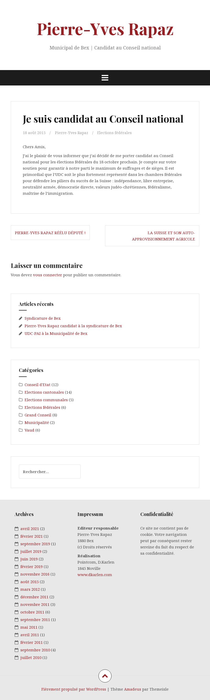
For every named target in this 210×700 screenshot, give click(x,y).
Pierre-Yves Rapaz (105, 28)
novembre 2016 (34, 574)
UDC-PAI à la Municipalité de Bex (56, 333)
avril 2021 (29, 528)
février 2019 (31, 566)
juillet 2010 (30, 657)
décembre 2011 (34, 596)
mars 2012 (30, 589)
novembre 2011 (34, 604)
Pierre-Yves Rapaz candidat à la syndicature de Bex (73, 325)
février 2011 (31, 642)
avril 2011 (29, 634)
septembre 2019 (35, 543)
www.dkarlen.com (95, 574)
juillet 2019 (30, 551)
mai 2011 (28, 627)
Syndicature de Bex (43, 318)
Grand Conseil (38, 414)
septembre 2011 (35, 619)
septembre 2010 (35, 649)
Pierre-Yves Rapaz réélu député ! (50, 232)
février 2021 (31, 536)
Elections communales (46, 399)
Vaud (29, 430)
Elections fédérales (117, 132)
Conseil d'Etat (38, 384)
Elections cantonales (44, 392)
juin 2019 (29, 558)
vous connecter (47, 274)
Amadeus (132, 689)
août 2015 (29, 581)
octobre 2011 (32, 612)
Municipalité (37, 422)
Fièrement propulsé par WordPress (73, 689)
